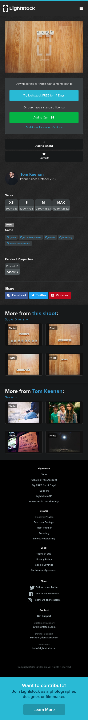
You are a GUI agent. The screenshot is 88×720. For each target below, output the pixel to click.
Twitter (39, 295)
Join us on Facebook (47, 593)
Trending (44, 533)
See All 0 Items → (16, 319)
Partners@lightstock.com (44, 637)
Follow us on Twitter (47, 587)
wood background (18, 243)
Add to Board (44, 144)
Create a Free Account (44, 480)
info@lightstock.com (44, 627)
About (44, 474)
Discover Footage (44, 522)
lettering (65, 237)
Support (44, 490)
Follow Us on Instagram (47, 600)
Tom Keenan (32, 174)
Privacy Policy (44, 559)
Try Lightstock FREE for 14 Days (44, 95)
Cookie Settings (44, 564)
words (50, 237)
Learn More (44, 709)
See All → (11, 397)
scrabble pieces (30, 237)
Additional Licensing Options (44, 127)
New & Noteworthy (44, 538)
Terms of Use (44, 554)
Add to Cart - (44, 117)
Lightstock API (44, 496)
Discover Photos (44, 517)
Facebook (17, 295)
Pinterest (60, 295)
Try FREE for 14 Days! (44, 485)
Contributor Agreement (44, 570)
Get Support (44, 616)
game (11, 237)
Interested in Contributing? (44, 501)
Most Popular (44, 527)
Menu (81, 8)
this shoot (44, 313)
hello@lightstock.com (44, 648)
